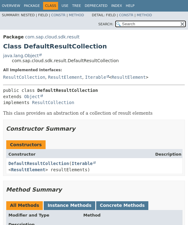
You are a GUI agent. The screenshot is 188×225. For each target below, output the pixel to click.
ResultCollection (24, 77)
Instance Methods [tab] (69, 205)
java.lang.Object (21, 55)
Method (76, 15)
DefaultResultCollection (38, 163)
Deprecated (96, 6)
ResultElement (65, 77)
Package (32, 6)
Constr (58, 15)
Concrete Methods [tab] (122, 205)
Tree (76, 6)
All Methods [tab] (24, 205)
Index (116, 6)
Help (130, 6)
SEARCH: (105, 24)
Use (65, 6)
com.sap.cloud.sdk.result (52, 36)
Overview (11, 6)
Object (32, 96)
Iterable (95, 77)
